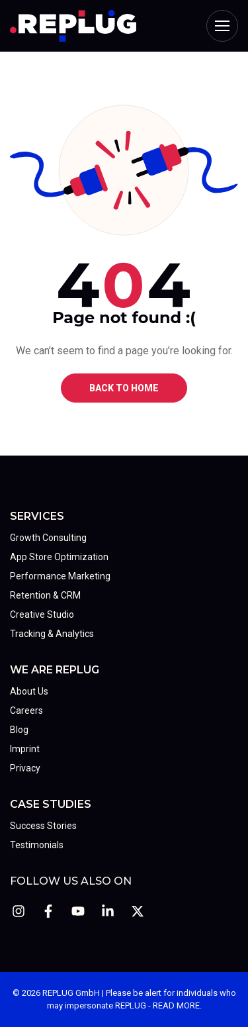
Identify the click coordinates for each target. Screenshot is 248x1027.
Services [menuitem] (37, 516)
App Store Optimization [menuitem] (59, 557)
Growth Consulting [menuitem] (48, 537)
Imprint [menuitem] (25, 749)
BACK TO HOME (124, 388)
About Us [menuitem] (29, 691)
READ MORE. (177, 1005)
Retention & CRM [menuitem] (45, 595)
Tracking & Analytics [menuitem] (52, 633)
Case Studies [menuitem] (50, 804)
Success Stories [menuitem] (43, 825)
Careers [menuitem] (26, 710)
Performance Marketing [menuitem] (60, 576)
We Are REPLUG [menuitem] (54, 669)
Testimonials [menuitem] (36, 845)
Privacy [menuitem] (25, 768)
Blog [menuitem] (19, 729)
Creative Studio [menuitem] (42, 614)
